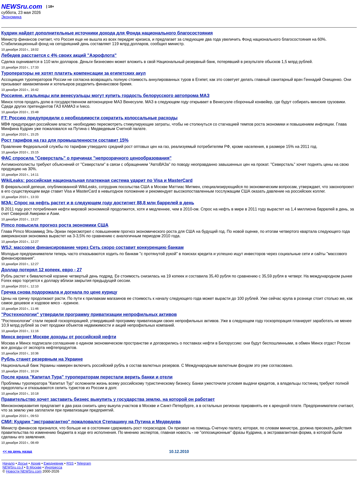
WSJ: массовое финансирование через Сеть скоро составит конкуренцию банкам (92, 247)
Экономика (11, 17)
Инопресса (53, 467)
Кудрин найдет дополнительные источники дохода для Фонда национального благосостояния (107, 33)
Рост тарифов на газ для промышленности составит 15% (65, 140)
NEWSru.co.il (12, 467)
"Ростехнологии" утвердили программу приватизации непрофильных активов (89, 314)
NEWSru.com (21, 6)
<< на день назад (17, 451)
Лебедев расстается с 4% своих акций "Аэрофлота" (59, 55)
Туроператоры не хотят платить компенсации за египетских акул (73, 73)
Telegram (84, 463)
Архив (36, 463)
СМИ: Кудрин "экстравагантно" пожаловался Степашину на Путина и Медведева (91, 421)
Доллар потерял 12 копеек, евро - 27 (41, 269)
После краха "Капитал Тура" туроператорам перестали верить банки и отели (87, 377)
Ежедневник (53, 463)
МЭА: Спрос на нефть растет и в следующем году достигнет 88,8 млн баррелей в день (97, 202)
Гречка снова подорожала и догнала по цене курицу (59, 292)
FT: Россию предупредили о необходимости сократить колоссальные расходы (89, 117)
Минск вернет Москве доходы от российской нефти (58, 336)
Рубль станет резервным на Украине (42, 359)
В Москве (34, 467)
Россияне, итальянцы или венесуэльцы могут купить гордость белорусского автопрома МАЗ (105, 95)
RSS (70, 463)
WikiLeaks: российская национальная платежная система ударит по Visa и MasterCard (96, 180)
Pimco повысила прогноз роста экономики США (54, 225)
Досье (23, 463)
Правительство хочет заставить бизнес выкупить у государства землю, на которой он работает (108, 399)
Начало (8, 463)
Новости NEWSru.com (24, 471)
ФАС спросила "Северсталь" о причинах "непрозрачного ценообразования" (86, 158)
